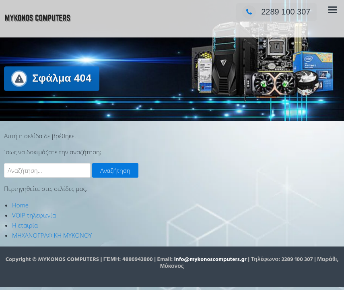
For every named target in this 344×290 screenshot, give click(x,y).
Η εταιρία (25, 225)
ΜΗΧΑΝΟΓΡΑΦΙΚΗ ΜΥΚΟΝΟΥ (52, 235)
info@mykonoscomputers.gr (210, 259)
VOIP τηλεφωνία (34, 215)
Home (20, 205)
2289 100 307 (276, 11)
